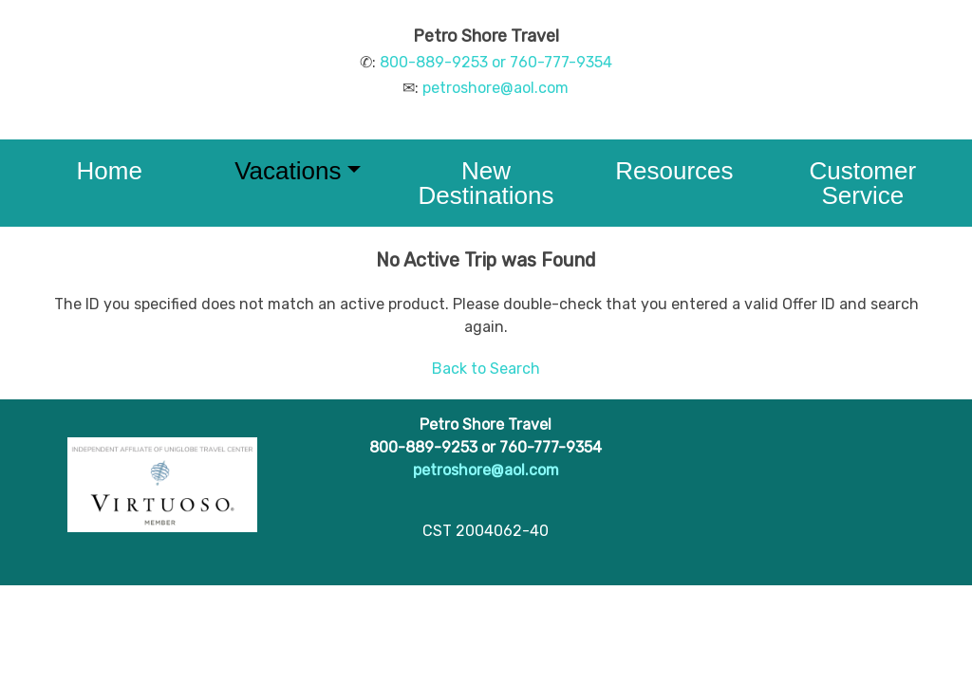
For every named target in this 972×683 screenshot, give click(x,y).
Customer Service (862, 183)
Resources (674, 171)
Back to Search (486, 369)
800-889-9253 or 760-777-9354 (496, 62)
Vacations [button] (287, 171)
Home (109, 171)
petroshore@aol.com (495, 88)
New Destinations (485, 183)
